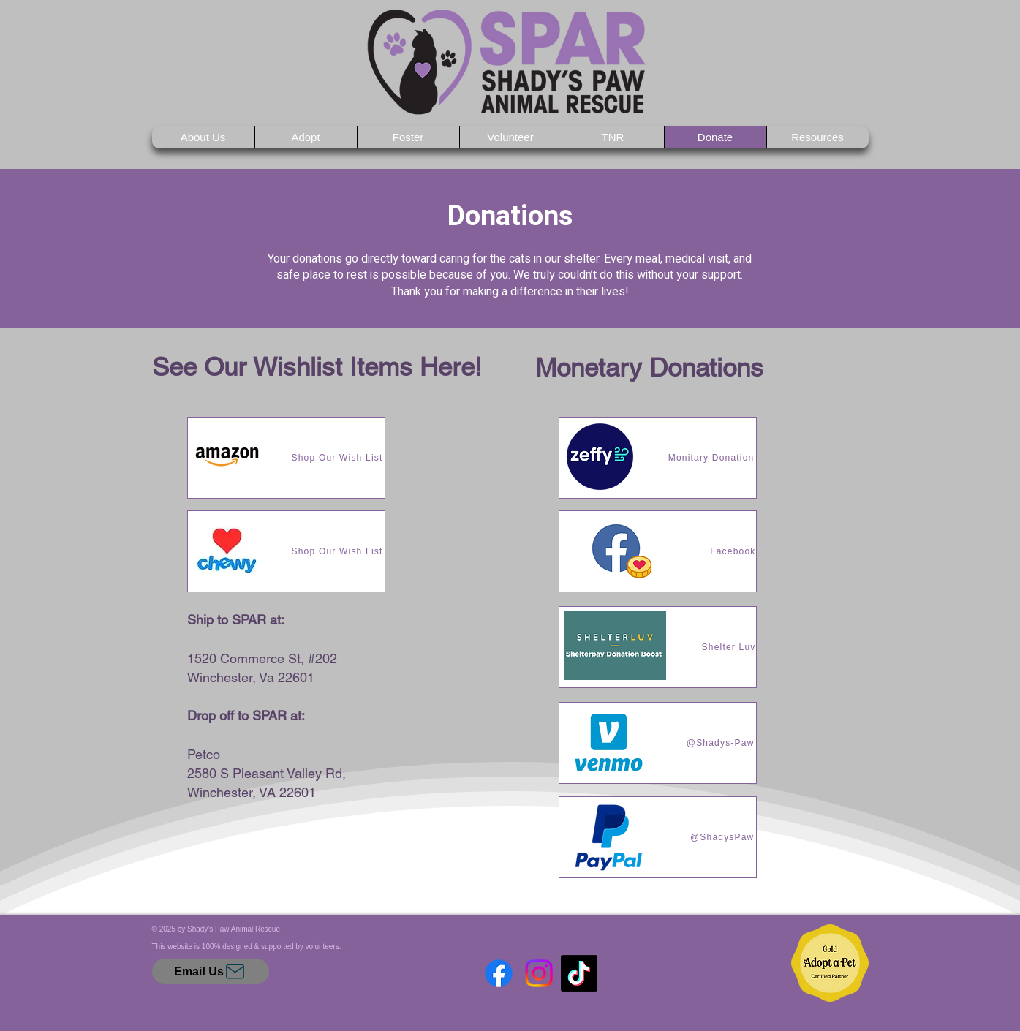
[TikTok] (579, 973)
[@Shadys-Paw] (658, 743)
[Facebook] (498, 973)
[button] (305, 137)
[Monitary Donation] (658, 458)
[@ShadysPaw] (658, 837)
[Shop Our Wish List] (286, 458)
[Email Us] (210, 971)
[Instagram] (539, 973)
